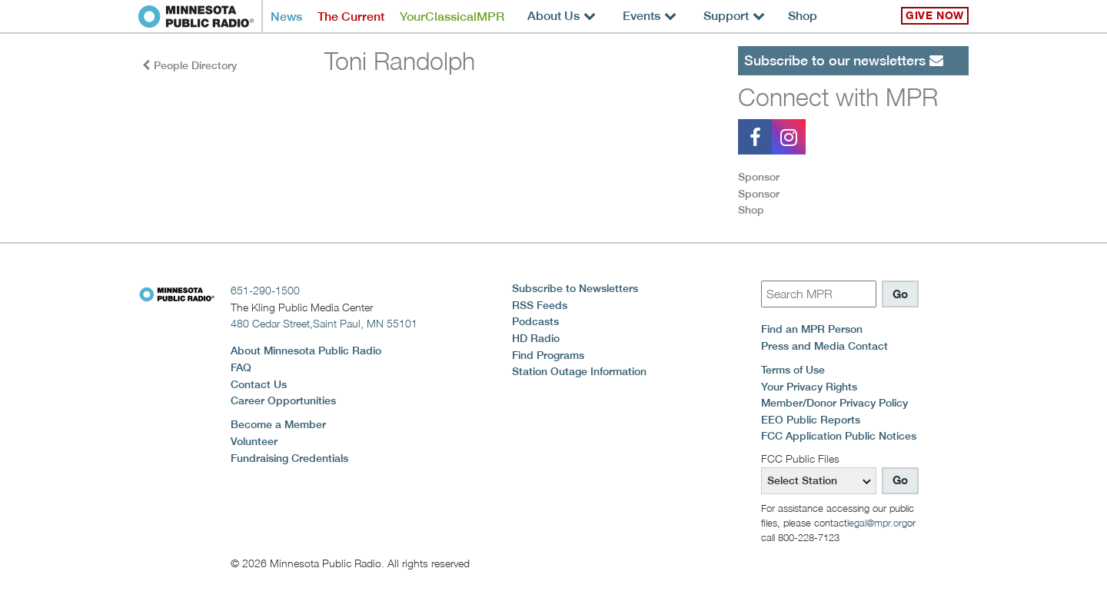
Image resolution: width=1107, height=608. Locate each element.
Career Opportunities (283, 400)
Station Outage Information (579, 371)
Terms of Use (793, 370)
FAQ (241, 367)
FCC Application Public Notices (838, 436)
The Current (350, 16)
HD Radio (536, 338)
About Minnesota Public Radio (306, 350)
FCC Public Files (800, 458)
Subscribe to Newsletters (575, 288)
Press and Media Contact (824, 346)
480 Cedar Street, (324, 323)
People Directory (189, 65)
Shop (802, 15)
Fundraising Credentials (289, 458)
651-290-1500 (265, 290)
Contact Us (259, 384)
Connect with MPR (838, 96)
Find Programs (548, 355)
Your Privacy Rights (809, 386)
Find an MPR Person (812, 329)
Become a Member (278, 424)
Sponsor (759, 177)
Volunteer (254, 441)
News (286, 16)
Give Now (935, 15)
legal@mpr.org (877, 523)
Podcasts (535, 321)
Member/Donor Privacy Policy (834, 403)
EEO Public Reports (810, 420)
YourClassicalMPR (452, 16)
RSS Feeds (539, 305)
